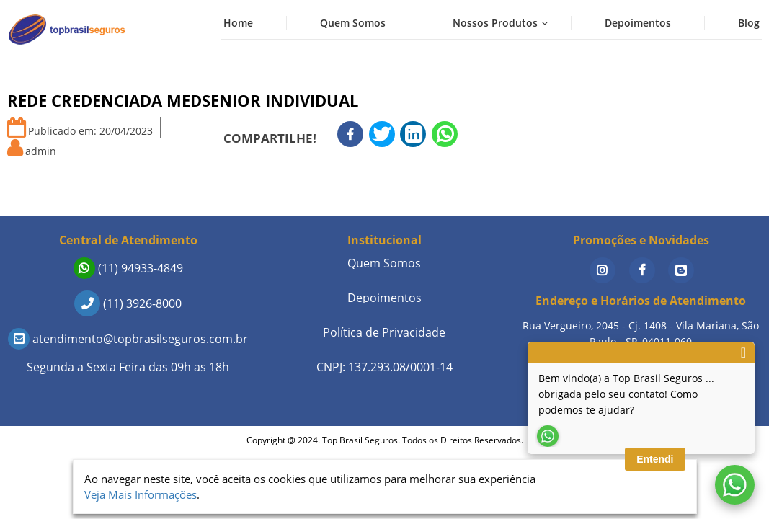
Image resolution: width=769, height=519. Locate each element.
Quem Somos (353, 23)
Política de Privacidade (384, 332)
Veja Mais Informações (140, 494)
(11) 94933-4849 (128, 268)
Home (238, 23)
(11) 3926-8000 (128, 303)
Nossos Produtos (495, 23)
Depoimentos (638, 23)
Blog (749, 23)
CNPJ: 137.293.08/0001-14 (384, 367)
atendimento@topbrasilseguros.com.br (128, 339)
